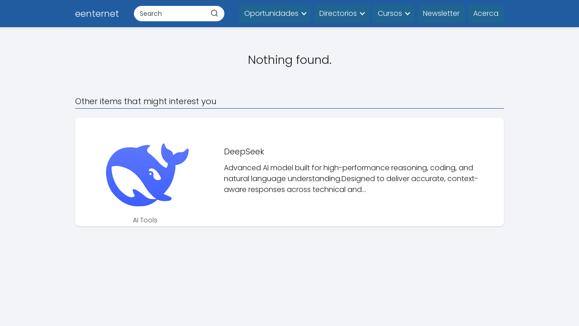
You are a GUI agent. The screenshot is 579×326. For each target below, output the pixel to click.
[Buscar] (214, 13)
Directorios (338, 13)
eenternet (97, 13)
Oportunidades (271, 13)
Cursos (390, 13)
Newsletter (441, 13)
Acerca (485, 13)
